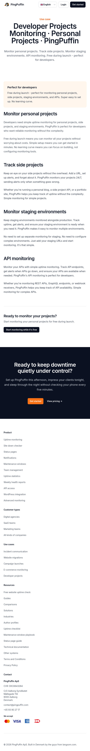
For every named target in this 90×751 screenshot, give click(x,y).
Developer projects (13, 575)
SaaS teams (9, 523)
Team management (13, 470)
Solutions (8, 610)
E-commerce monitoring (16, 569)
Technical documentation (16, 647)
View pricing (54, 401)
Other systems (11, 653)
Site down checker (13, 445)
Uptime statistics (12, 476)
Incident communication (16, 551)
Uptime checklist (12, 628)
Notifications (10, 458)
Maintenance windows (15, 464)
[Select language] (47, 4)
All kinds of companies (15, 535)
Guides (7, 598)
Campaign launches (13, 563)
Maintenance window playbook (19, 634)
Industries (8, 616)
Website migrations (13, 557)
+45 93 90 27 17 (12, 709)
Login (63, 4)
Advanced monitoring (14, 500)
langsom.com (69, 744)
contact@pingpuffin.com (16, 705)
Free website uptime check (17, 592)
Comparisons (10, 604)
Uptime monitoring (13, 439)
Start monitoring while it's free (21, 329)
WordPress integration (15, 494)
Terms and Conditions (15, 659)
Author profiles (11, 622)
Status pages (10, 451)
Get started (77, 4)
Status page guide (13, 641)
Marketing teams (12, 529)
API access (9, 488)
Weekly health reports (15, 482)
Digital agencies (12, 517)
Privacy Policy (11, 665)
